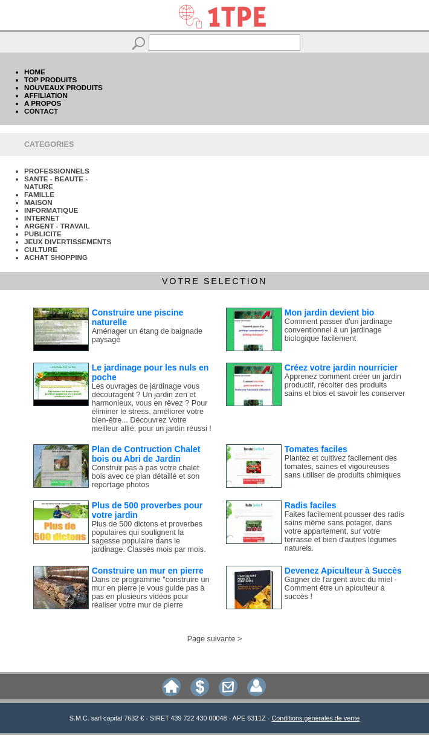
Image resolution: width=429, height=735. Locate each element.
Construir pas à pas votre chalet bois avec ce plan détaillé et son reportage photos (146, 476)
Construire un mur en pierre (148, 570)
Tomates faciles (316, 449)
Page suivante (211, 639)
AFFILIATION (46, 95)
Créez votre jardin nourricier (341, 367)
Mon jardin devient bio (330, 312)
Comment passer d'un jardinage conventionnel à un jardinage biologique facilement (338, 330)
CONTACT (41, 111)
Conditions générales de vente (315, 718)
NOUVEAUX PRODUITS (63, 87)
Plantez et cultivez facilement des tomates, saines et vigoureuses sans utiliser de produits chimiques (343, 466)
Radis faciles (311, 505)
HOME (34, 72)
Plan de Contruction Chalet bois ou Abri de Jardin (146, 454)
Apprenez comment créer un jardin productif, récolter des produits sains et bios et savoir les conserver (345, 385)
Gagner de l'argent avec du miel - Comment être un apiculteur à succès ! (341, 588)
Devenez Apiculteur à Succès (343, 570)
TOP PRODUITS (50, 79)
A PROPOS (42, 103)
